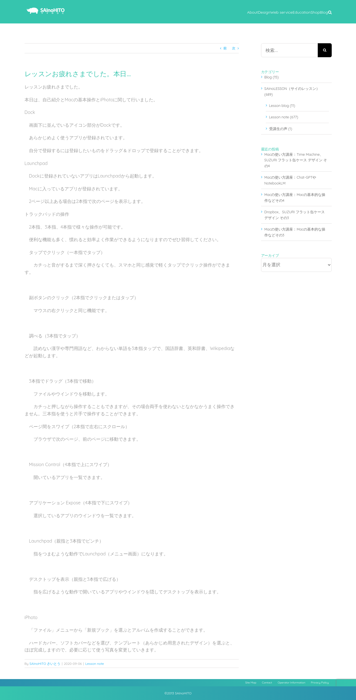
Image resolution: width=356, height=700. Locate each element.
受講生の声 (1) (280, 128)
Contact (267, 682)
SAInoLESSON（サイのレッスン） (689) (292, 91)
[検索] (325, 50)
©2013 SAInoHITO (178, 693)
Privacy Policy (320, 682)
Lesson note (94, 663)
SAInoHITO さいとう (44, 663)
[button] (330, 11)
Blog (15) (271, 77)
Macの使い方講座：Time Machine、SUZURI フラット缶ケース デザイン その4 (295, 160)
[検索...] (289, 50)
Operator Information (291, 682)
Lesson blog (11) (282, 105)
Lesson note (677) (283, 117)
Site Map (250, 682)
